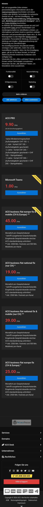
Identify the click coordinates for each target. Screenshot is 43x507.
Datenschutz (32, 500)
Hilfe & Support (21, 482)
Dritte (13, 28)
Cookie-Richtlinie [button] (11, 23)
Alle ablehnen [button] (11, 100)
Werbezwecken (31, 37)
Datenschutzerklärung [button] (9, 12)
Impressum (21, 503)
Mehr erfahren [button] (21, 94)
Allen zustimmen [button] (31, 100)
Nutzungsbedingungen (18, 500)
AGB (7, 500)
